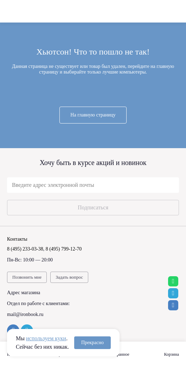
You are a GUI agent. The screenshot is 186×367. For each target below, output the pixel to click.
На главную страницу (92, 115)
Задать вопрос (69, 277)
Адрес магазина (23, 292)
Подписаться (93, 207)
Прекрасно (92, 342)
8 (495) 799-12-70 (64, 249)
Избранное (119, 354)
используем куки (46, 338)
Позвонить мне (26, 277)
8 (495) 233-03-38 (25, 249)
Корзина (171, 354)
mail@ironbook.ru (25, 314)
